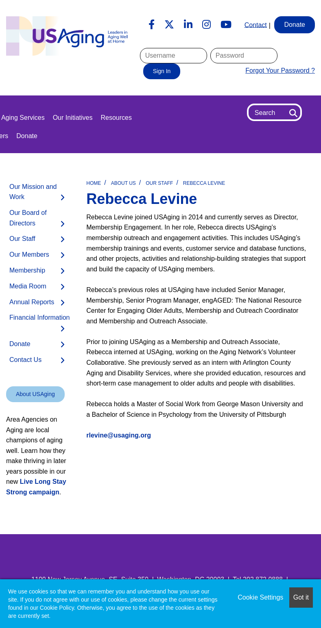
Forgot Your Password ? (280, 70)
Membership (27, 270)
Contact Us (25, 359)
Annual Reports (31, 302)
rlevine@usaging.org (118, 435)
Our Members (29, 254)
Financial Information (39, 317)
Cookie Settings (260, 597)
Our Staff (159, 183)
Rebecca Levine (204, 183)
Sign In (162, 71)
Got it (301, 597)
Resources (115, 117)
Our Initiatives (73, 117)
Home (93, 183)
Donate (26, 135)
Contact (256, 24)
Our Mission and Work (33, 192)
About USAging (35, 394)
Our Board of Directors (28, 218)
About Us (123, 183)
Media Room (27, 286)
